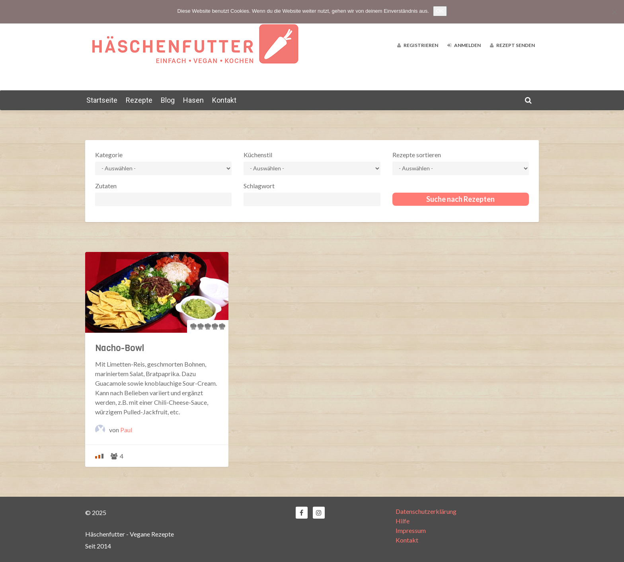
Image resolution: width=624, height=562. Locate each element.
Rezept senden (512, 45)
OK (440, 11)
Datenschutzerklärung (426, 511)
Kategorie (109, 154)
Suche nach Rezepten (460, 199)
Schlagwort (259, 185)
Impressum (411, 530)
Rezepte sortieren (416, 154)
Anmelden (464, 45)
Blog (168, 100)
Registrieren (417, 45)
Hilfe (403, 521)
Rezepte (139, 100)
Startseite (101, 100)
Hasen (193, 100)
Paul (126, 429)
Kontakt (224, 100)
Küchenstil (258, 154)
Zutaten (106, 185)
